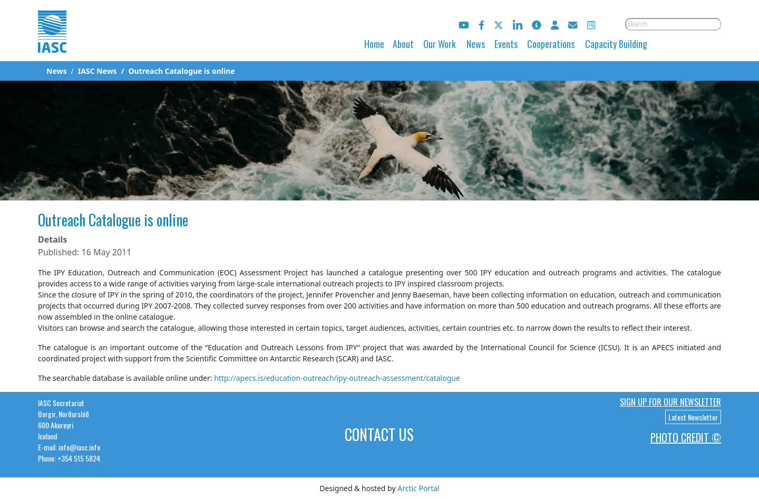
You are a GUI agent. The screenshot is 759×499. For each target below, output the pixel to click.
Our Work (439, 44)
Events (506, 44)
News (475, 44)
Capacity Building (616, 44)
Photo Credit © (685, 437)
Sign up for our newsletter (670, 402)
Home (374, 44)
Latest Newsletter (693, 417)
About (403, 44)
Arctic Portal (418, 488)
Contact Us (379, 434)
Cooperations (551, 44)
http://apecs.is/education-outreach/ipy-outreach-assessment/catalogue (337, 378)
